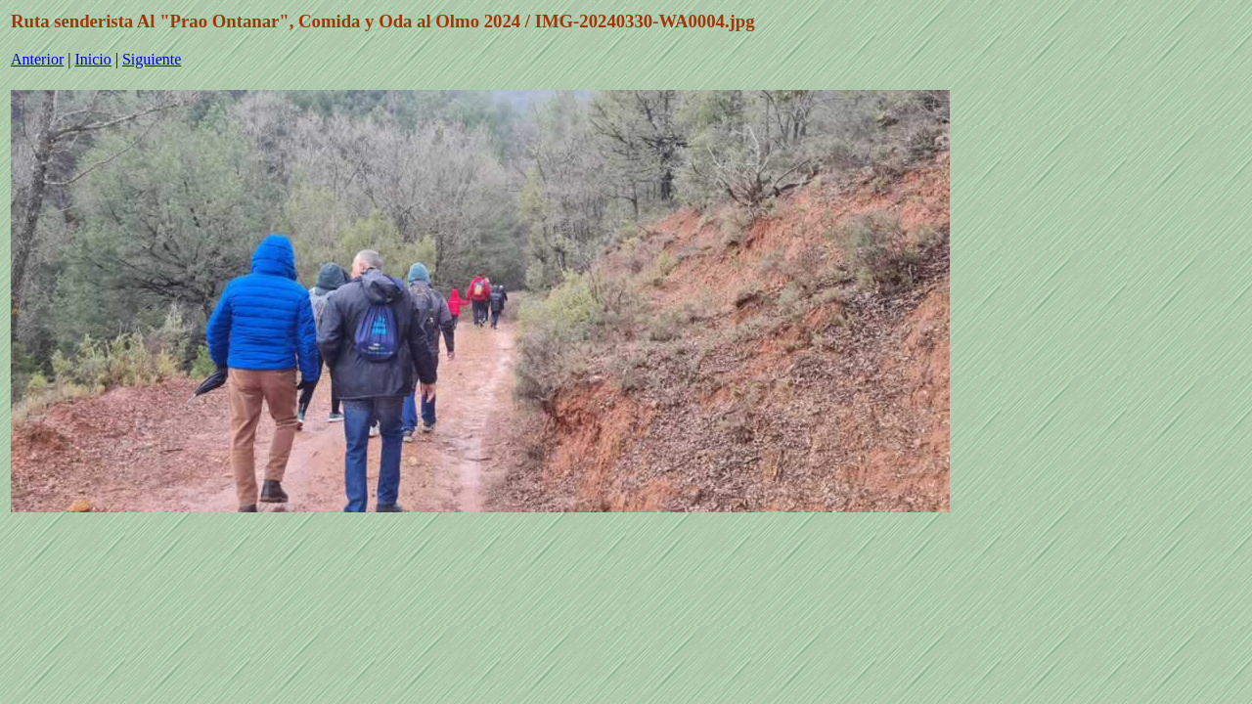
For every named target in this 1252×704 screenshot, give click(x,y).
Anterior (37, 59)
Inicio (92, 59)
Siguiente (151, 59)
